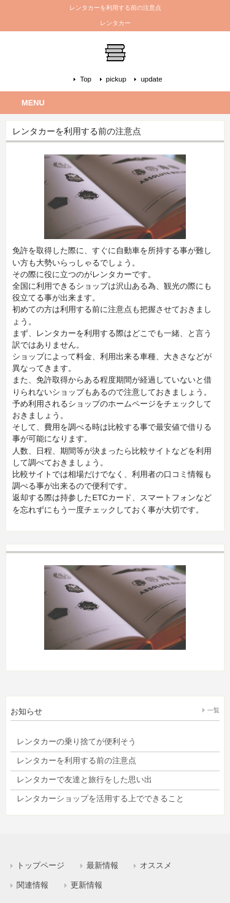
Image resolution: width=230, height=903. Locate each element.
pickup (116, 79)
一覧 (213, 710)
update (151, 79)
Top (85, 79)
